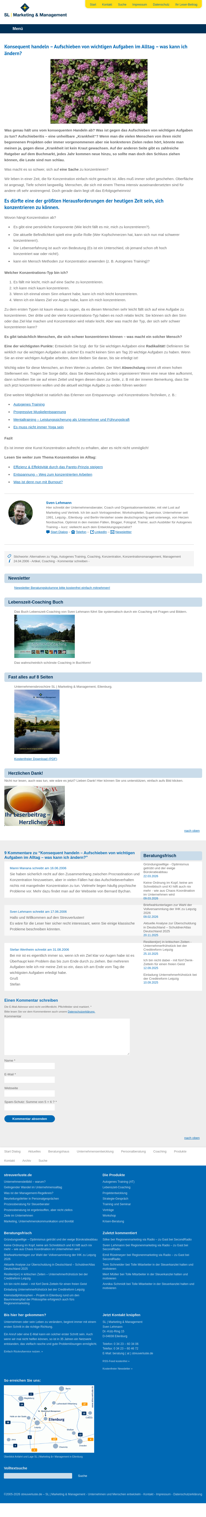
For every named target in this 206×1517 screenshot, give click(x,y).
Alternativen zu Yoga (44, 556)
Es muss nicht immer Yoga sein (38, 427)
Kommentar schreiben (73, 561)
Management (172, 556)
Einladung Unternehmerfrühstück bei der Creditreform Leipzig (170, 976)
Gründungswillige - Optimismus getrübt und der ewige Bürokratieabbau (166, 868)
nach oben (192, 830)
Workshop (109, 1215)
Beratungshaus (58, 1151)
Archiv (26, 1160)
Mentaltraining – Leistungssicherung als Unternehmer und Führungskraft (71, 419)
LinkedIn (100, 532)
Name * (9, 1060)
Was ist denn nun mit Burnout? (38, 482)
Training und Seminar (117, 1204)
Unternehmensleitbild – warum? (25, 1181)
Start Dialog (59, 532)
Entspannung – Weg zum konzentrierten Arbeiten (52, 474)
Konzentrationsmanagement (142, 556)
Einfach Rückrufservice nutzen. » (23, 1351)
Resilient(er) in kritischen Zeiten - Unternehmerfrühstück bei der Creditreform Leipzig (167, 946)
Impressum (139, 4)
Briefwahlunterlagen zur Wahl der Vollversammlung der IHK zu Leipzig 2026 (169, 909)
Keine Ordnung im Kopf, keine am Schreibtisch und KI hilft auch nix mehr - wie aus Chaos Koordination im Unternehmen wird (169, 888)
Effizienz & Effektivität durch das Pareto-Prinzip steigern (58, 467)
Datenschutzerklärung (187, 1494)
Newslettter (123, 532)
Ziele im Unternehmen (18, 1215)
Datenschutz (161, 4)
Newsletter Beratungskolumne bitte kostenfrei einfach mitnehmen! (62, 588)
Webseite (11, 1088)
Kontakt (107, 4)
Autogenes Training (29, 404)
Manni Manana (20, 868)
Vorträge (108, 1210)
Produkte (180, 1151)
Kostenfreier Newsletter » (118, 1368)
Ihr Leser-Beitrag (186, 4)
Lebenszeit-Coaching (116, 1187)
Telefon (81, 532)
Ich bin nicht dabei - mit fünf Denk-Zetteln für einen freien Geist (168, 962)
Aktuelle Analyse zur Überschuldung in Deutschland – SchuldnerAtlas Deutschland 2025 (169, 927)
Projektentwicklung (115, 1193)
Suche (122, 4)
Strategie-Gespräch (115, 1198)
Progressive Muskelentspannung (39, 412)
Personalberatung (133, 1151)
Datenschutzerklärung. (81, 1011)
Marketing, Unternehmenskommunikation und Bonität (39, 1221)
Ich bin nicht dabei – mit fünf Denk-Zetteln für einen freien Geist (45, 1284)
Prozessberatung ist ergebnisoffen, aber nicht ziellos (38, 1210)
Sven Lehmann (58, 503)
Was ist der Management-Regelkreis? (28, 1193)
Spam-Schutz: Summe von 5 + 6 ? (29, 1102)
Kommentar (12, 1016)
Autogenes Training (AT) (119, 1181)
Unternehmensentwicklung (95, 1151)
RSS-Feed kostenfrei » (116, 1361)
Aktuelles (34, 1151)
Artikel (35, 561)
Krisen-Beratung (113, 1221)
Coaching (93, 556)
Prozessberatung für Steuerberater (26, 1204)
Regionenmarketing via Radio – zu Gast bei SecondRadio (154, 1239)
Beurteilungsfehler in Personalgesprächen (31, 1198)
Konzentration (111, 556)
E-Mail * (10, 1074)
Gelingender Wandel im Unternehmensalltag (33, 1187)
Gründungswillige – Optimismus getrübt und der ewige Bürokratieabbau (51, 1239)
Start (93, 4)
